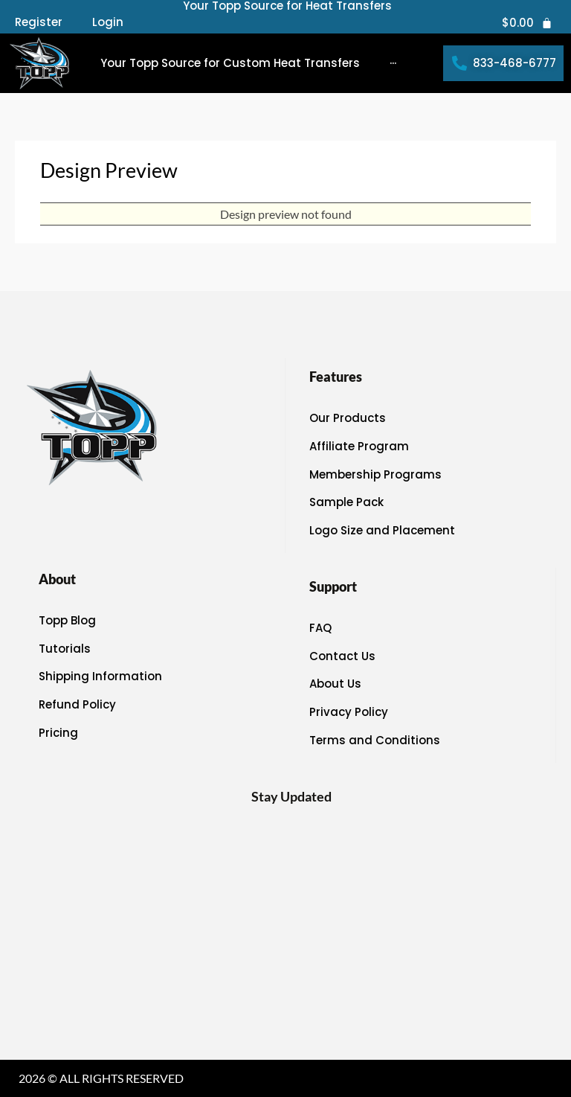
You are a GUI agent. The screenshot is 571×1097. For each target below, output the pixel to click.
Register (38, 22)
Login (107, 22)
